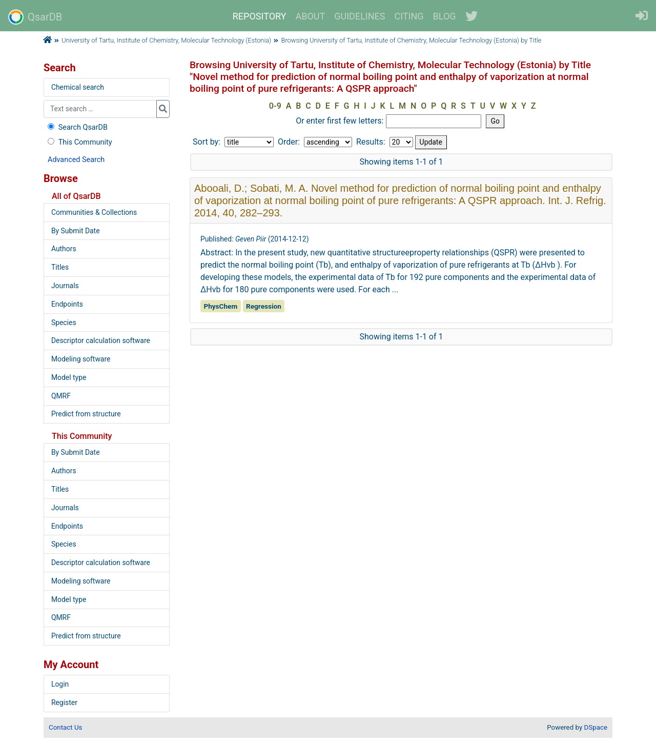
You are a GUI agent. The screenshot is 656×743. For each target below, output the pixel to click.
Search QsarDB (77, 127)
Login (60, 684)
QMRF (61, 396)
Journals (65, 286)
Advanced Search (76, 159)
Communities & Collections (94, 212)
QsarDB (35, 17)
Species (63, 322)
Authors (63, 249)
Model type (68, 377)
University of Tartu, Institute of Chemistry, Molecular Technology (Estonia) (166, 40)
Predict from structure (86, 414)
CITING (409, 16)
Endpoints (67, 304)
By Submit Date (75, 231)
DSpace (595, 727)
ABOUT (310, 16)
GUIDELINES (359, 16)
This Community (79, 142)
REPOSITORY (259, 16)
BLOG (444, 16)
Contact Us (65, 727)
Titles (60, 267)
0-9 (275, 106)
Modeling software (80, 359)
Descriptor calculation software (100, 340)
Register (64, 702)
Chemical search (77, 87)
